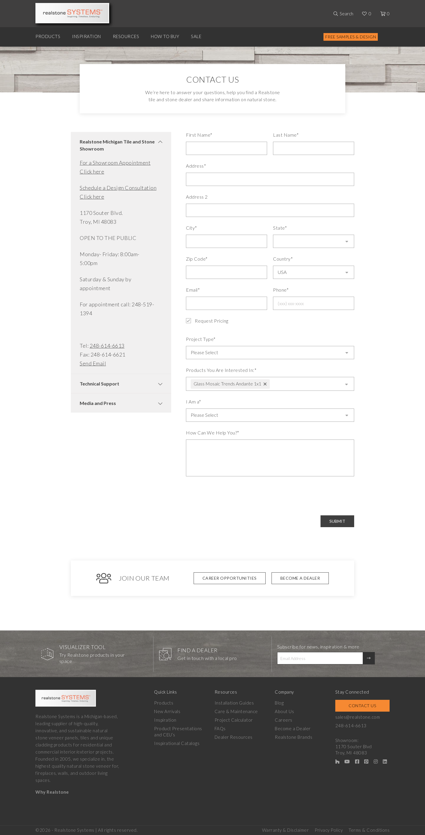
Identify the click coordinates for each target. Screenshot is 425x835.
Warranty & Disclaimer (285, 829)
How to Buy (165, 36)
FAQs (220, 728)
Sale (196, 36)
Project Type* (201, 339)
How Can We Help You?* (212, 432)
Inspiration (86, 36)
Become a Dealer (293, 728)
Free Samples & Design (350, 36)
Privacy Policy (329, 829)
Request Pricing (207, 320)
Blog (279, 702)
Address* (196, 166)
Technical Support (99, 383)
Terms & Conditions (369, 829)
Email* (193, 290)
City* (191, 228)
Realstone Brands (293, 736)
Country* (283, 259)
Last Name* (286, 135)
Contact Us (362, 704)
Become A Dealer (300, 577)
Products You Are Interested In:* (221, 369)
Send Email (93, 363)
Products (47, 36)
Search (346, 13)
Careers (283, 719)
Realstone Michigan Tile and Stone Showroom (117, 145)
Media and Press (98, 403)
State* (280, 228)
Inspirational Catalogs (177, 742)
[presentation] (231, 495)
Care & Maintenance (236, 710)
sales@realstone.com (357, 716)
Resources (126, 36)
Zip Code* (197, 259)
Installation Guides (234, 702)
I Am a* (193, 401)
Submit (337, 520)
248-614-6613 (107, 345)
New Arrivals (167, 710)
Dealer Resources (234, 736)
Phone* (281, 290)
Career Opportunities (229, 577)
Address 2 (197, 197)
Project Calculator (234, 719)
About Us (284, 710)
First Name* (199, 135)
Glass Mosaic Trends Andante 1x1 (227, 383)
